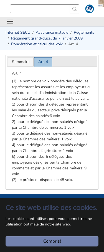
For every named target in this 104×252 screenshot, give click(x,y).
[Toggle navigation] (10, 21)
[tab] (21, 61)
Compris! (52, 241)
